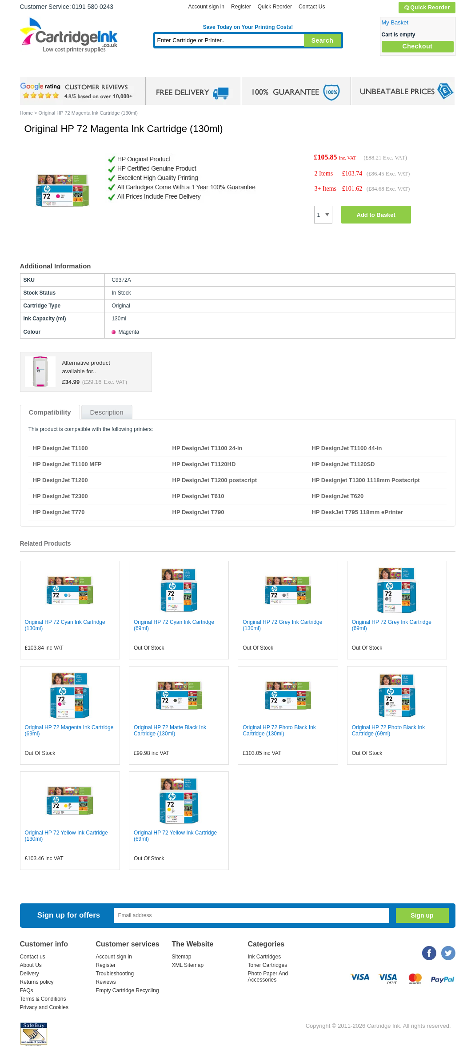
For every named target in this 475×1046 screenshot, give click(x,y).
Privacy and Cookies (44, 1007)
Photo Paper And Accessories (268, 976)
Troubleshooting (115, 973)
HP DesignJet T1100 (60, 448)
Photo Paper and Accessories (250, 68)
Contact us (32, 957)
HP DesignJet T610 (198, 496)
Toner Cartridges (156, 68)
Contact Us (312, 7)
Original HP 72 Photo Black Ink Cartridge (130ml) (279, 730)
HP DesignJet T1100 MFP (67, 464)
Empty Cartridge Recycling (127, 990)
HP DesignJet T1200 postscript (214, 480)
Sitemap (182, 957)
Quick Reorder (426, 7)
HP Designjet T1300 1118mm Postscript (365, 480)
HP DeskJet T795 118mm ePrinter (357, 512)
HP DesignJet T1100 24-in (207, 448)
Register (241, 7)
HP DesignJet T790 (198, 512)
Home (38, 68)
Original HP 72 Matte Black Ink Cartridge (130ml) (170, 730)
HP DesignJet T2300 (60, 496)
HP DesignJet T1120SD (343, 464)
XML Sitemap (188, 965)
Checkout (418, 46)
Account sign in (206, 7)
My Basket (395, 22)
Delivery (29, 973)
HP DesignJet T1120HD (204, 464)
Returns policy (37, 982)
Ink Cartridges (88, 68)
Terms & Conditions (43, 999)
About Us (31, 965)
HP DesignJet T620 (337, 496)
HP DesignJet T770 (59, 512)
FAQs (26, 990)
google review (78, 91)
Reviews (106, 982)
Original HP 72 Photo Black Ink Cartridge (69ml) (388, 730)
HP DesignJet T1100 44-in (346, 448)
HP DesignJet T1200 (60, 480)
